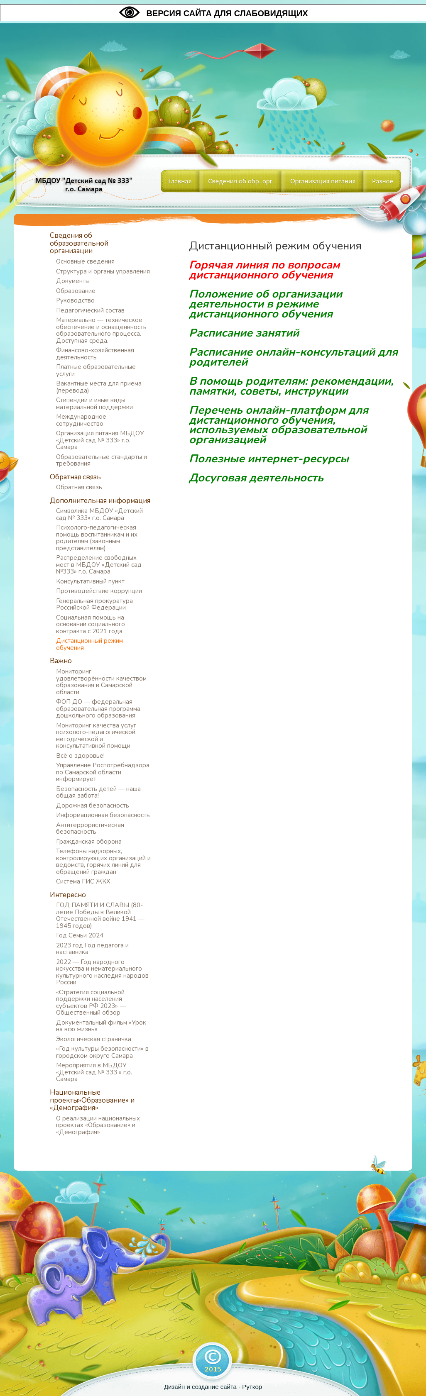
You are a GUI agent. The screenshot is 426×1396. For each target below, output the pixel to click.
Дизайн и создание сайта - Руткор (213, 1386)
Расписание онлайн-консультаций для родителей (293, 356)
